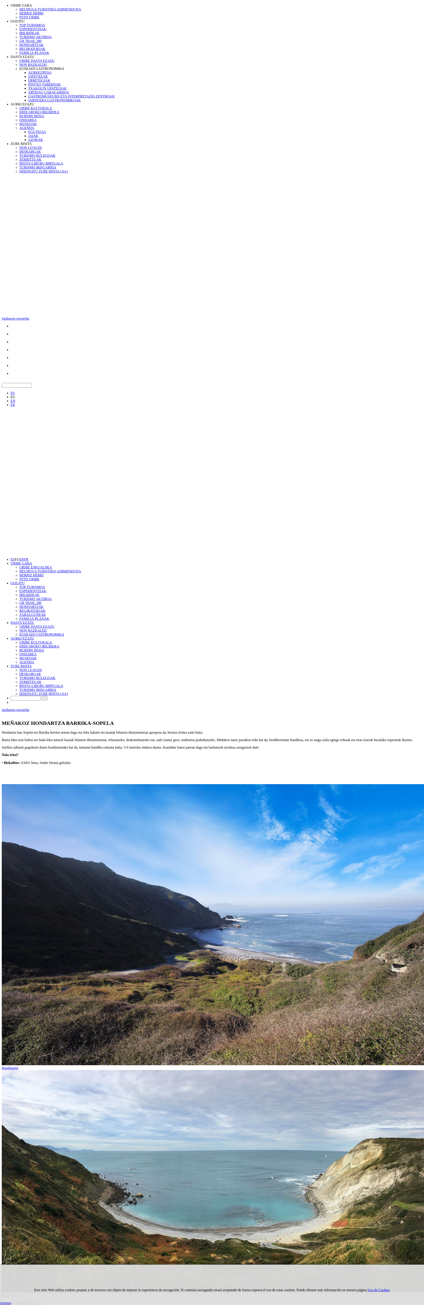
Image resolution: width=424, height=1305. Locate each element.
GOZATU (18, 21)
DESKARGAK (30, 151)
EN (13, 401)
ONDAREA (28, 120)
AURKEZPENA (40, 72)
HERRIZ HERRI (31, 13)
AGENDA (26, 128)
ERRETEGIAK (39, 80)
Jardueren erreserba (15, 318)
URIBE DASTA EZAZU (37, 61)
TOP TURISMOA (32, 25)
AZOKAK (35, 140)
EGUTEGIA (37, 132)
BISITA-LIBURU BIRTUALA (41, 163)
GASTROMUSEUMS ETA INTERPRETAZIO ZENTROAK (71, 96)
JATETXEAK (38, 76)
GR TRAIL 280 (30, 41)
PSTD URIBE (29, 17)
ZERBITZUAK (30, 159)
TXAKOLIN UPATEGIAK (47, 88)
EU (13, 397)
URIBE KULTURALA (35, 108)
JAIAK (33, 136)
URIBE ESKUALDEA (35, 567)
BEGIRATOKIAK (32, 49)
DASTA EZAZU (22, 57)
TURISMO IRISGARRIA (37, 167)
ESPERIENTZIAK (32, 29)
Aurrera (5, 1303)
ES (13, 393)
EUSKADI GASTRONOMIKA (41, 68)
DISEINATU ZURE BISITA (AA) (43, 171)
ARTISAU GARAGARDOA (48, 92)
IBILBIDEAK (29, 33)
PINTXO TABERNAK (44, 84)
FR (13, 405)
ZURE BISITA (21, 144)
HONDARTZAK (31, 45)
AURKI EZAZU (22, 104)
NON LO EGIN (30, 148)
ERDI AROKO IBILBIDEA (39, 112)
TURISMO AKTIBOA (35, 37)
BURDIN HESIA (31, 116)
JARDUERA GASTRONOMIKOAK (54, 100)
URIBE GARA (21, 5)
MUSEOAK (28, 124)
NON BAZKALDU (33, 65)
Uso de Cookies (379, 1290)
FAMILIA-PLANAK (34, 53)
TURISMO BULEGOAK (37, 155)
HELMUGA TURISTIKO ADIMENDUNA (50, 9)
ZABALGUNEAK (32, 615)
